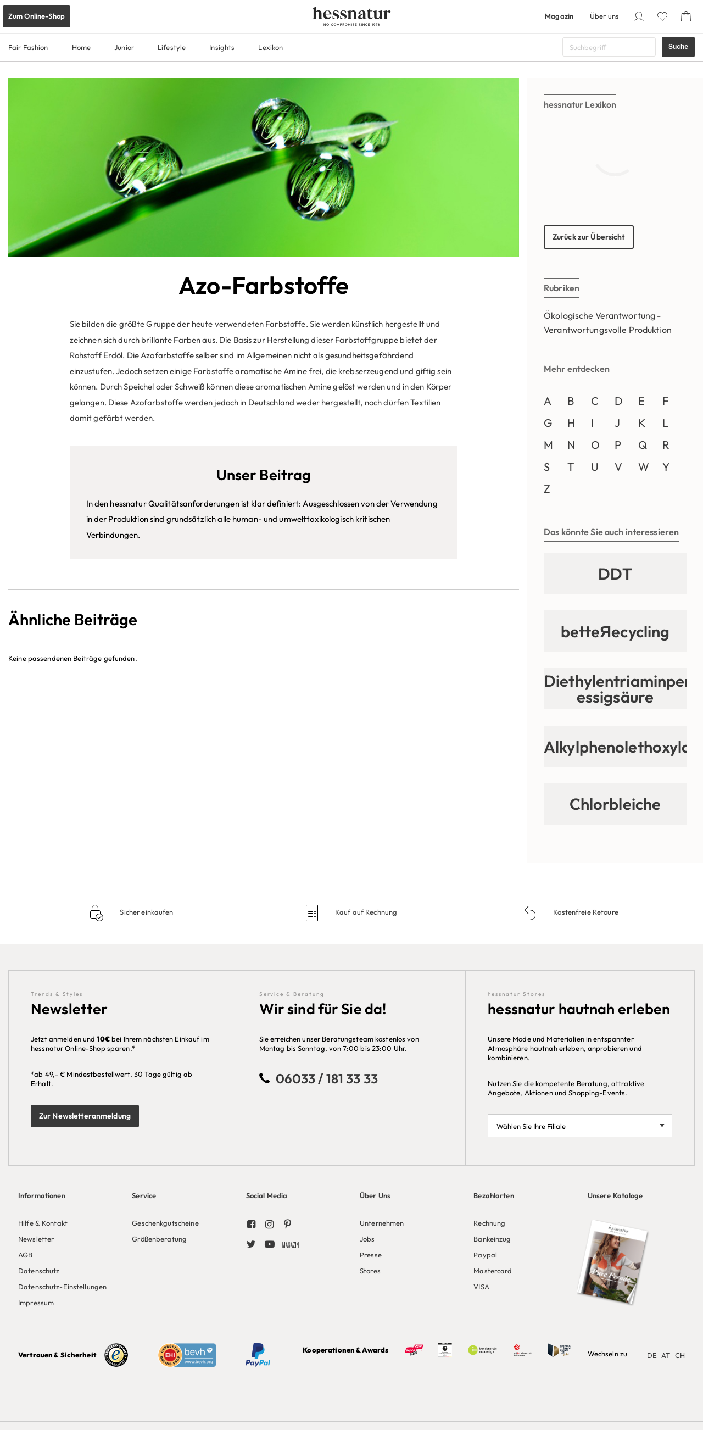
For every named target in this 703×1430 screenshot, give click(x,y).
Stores (370, 1270)
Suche (678, 47)
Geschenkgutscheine (165, 1222)
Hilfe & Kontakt (43, 1222)
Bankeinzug (492, 1238)
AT (665, 1355)
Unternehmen (382, 1222)
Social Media (267, 1195)
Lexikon (270, 47)
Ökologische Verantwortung (599, 315)
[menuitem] (67, 1247)
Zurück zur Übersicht (589, 237)
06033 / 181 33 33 (327, 1078)
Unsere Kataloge (615, 1195)
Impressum (36, 1302)
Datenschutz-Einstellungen (62, 1286)
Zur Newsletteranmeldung (85, 1116)
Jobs (367, 1238)
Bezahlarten (493, 1195)
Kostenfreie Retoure (584, 912)
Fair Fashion (28, 47)
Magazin (559, 16)
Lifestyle (172, 47)
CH (680, 1355)
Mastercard (492, 1270)
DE (652, 1355)
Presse (371, 1254)
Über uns (604, 16)
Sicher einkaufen (145, 912)
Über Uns (375, 1195)
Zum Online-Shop (36, 16)
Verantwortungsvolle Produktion (608, 329)
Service (144, 1195)
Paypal (485, 1254)
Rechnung (489, 1222)
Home (81, 47)
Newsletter (36, 1238)
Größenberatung (159, 1238)
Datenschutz (38, 1270)
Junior (124, 47)
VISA (481, 1286)
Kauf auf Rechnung (365, 912)
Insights (222, 47)
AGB (25, 1254)
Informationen (41, 1195)
